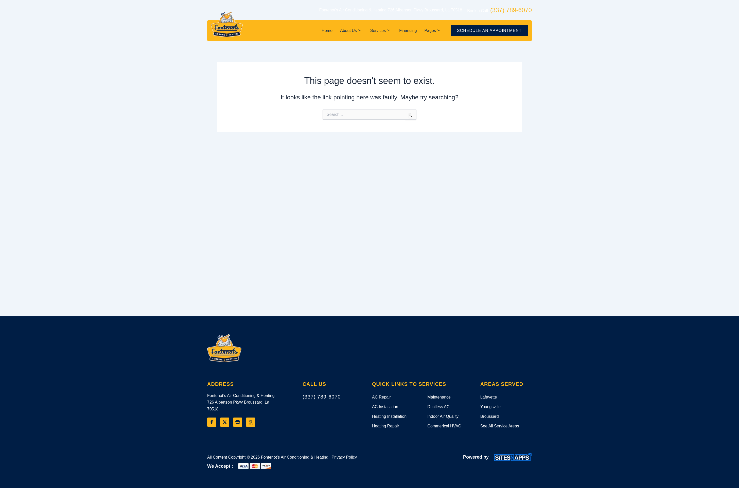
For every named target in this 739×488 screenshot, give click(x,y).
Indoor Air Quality (443, 416)
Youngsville (490, 407)
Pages (432, 30)
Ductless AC (438, 407)
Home (327, 30)
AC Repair (381, 397)
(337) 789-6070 (322, 397)
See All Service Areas (499, 426)
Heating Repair (385, 426)
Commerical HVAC (444, 426)
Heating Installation (389, 416)
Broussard (489, 416)
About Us (350, 30)
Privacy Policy (344, 457)
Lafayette (488, 397)
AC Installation (385, 407)
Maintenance (439, 397)
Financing (408, 30)
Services (380, 30)
